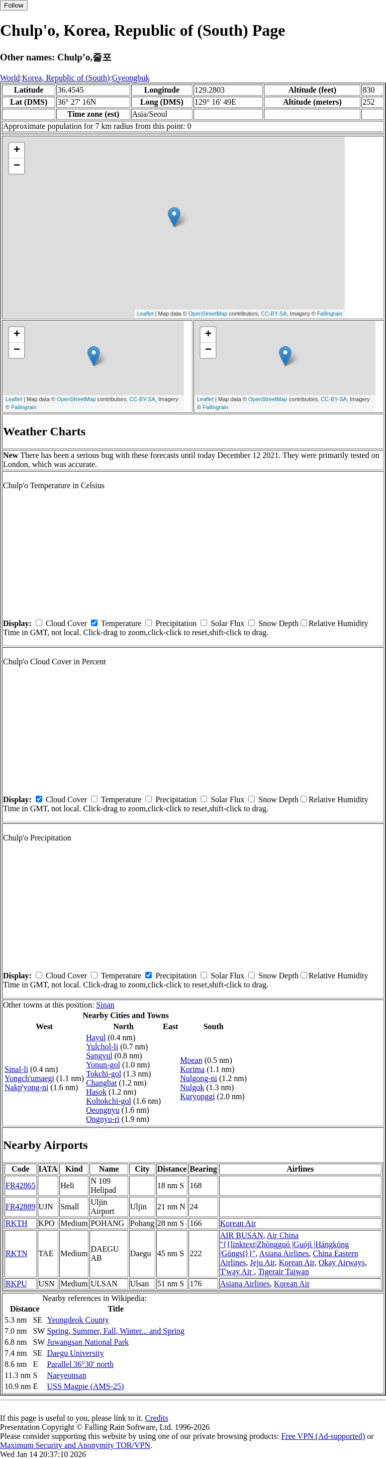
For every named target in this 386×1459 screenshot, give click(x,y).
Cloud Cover (66, 623)
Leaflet (145, 314)
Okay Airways (342, 1262)
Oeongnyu (103, 1110)
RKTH (17, 1223)
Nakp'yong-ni (26, 1087)
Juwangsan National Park (88, 1342)
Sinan (105, 1005)
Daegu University (75, 1353)
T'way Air (237, 1271)
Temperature (121, 623)
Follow (14, 5)
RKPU (16, 1283)
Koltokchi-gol (108, 1101)
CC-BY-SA (274, 314)
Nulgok (192, 1087)
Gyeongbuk (131, 77)
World (10, 77)
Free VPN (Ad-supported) (323, 1436)
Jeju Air (262, 1262)
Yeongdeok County (78, 1320)
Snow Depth (278, 623)
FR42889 (21, 1206)
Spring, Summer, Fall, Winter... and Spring (115, 1331)
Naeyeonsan (66, 1375)
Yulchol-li (102, 1046)
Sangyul (99, 1055)
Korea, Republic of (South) (66, 77)
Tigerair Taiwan (283, 1271)
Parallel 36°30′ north (80, 1364)
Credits (156, 1418)
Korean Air (238, 1223)
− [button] (17, 166)
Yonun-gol (103, 1064)
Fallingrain (330, 314)
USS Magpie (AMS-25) (85, 1386)
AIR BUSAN (241, 1235)
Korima (192, 1069)
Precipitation (176, 623)
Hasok (96, 1092)
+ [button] (17, 150)
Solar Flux (227, 623)
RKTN (17, 1253)
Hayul (96, 1037)
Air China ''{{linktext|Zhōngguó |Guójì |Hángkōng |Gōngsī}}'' (284, 1244)
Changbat (101, 1083)
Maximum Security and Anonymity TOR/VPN (75, 1445)
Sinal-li (16, 1069)
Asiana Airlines (284, 1253)
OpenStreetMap (208, 314)
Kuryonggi (197, 1096)
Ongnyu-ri (103, 1119)
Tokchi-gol (103, 1073)
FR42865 (21, 1185)
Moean (191, 1060)
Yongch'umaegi (29, 1078)
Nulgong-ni (198, 1078)
